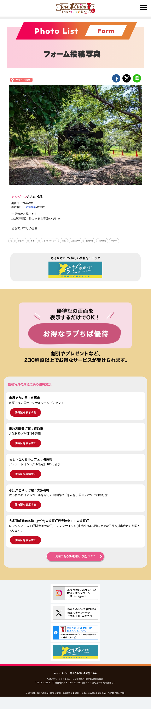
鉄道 (64, 241)
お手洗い (21, 241)
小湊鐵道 (102, 241)
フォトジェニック (49, 241)
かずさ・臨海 (23, 79)
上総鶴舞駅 (30, 207)
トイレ (33, 241)
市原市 (114, 241)
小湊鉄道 (89, 241)
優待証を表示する (25, 412)
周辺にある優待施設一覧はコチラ (75, 556)
